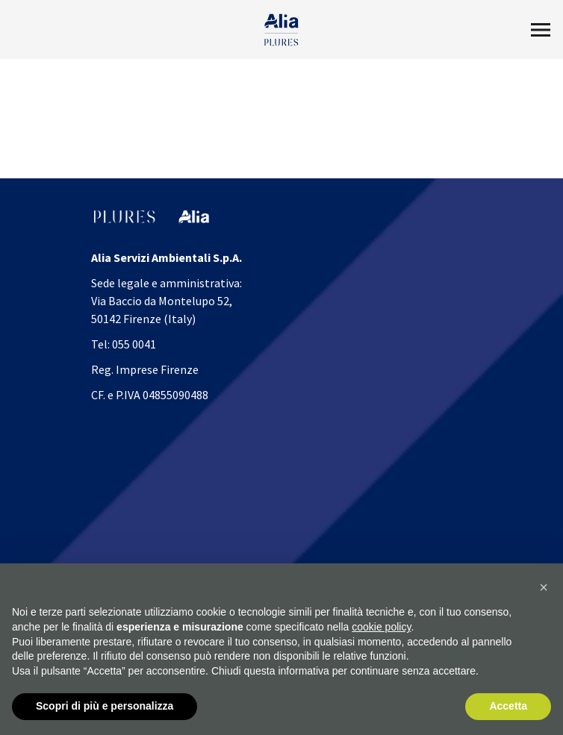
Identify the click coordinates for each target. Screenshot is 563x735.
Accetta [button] (508, 706)
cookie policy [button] (381, 627)
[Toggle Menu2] (540, 30)
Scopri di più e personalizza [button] (104, 706)
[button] (544, 587)
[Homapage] (282, 30)
